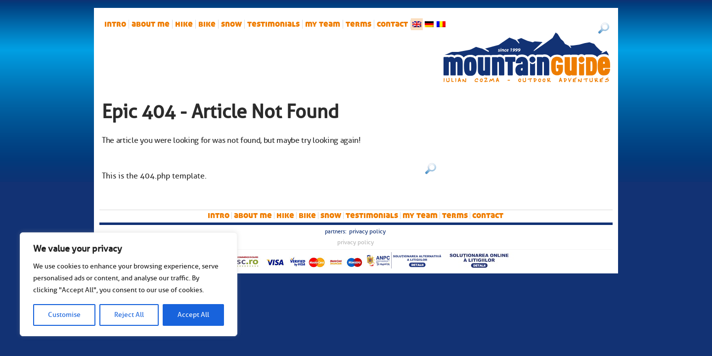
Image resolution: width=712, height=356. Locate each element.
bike (207, 24)
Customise (64, 315)
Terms (358, 24)
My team (322, 24)
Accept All (193, 315)
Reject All (129, 315)
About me (151, 24)
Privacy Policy (367, 231)
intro (115, 24)
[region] (128, 284)
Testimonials (273, 24)
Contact (392, 24)
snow (231, 24)
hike (184, 24)
